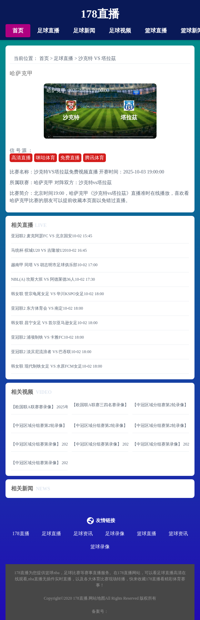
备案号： (100, 611)
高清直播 (21, 157)
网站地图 (97, 598)
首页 (17, 30)
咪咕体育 (45, 157)
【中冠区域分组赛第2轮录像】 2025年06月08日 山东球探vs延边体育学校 (160, 404)
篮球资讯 (178, 533)
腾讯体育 (94, 157)
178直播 (100, 14)
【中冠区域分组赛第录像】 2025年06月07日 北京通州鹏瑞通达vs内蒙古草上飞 (39, 444)
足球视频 (120, 30)
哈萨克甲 (43, 182)
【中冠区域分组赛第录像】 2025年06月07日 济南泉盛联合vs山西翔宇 (160, 444)
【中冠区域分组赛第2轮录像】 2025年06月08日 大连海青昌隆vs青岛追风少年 (100, 425)
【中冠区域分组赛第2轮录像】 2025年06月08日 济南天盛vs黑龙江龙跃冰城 (39, 425)
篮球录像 (100, 546)
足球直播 (48, 30)
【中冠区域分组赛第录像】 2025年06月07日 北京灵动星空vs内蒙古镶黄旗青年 (100, 444)
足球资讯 (83, 533)
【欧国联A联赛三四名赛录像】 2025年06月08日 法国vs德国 (100, 404)
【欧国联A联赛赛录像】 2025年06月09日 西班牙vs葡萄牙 (39, 406)
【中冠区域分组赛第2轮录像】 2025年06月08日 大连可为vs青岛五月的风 (160, 425)
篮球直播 (156, 30)
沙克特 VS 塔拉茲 (97, 58)
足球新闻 (84, 30)
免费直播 (70, 157)
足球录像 (114, 533)
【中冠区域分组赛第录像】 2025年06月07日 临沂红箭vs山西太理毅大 (39, 462)
